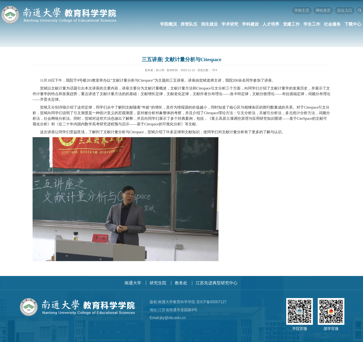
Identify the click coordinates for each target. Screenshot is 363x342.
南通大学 (132, 283)
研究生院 (158, 283)
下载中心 (352, 24)
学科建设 (250, 24)
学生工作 (311, 24)
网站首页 (323, 10)
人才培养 (270, 24)
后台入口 (344, 10)
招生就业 (209, 24)
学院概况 (168, 24)
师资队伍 (189, 24)
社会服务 (332, 24)
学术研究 (230, 24)
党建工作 (291, 24)
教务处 (181, 283)
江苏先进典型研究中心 (217, 283)
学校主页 (301, 10)
